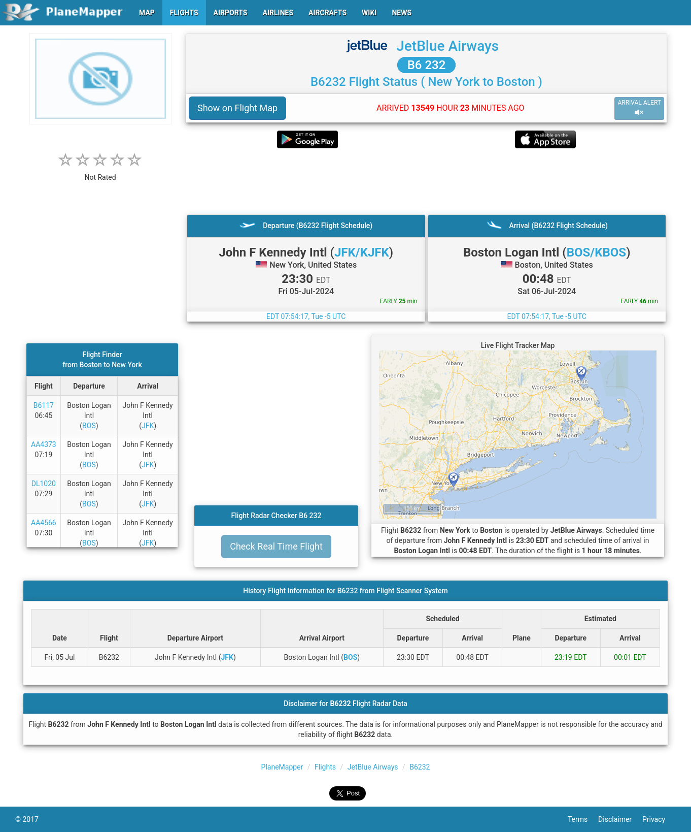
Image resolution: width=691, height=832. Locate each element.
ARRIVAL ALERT (639, 108)
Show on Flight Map (237, 108)
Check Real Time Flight (276, 546)
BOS (89, 426)
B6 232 (426, 65)
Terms (583, 819)
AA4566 (43, 523)
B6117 (43, 405)
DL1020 (43, 483)
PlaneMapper (282, 767)
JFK (148, 426)
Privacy (659, 819)
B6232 (419, 767)
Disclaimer (620, 819)
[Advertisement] (426, 181)
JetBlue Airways (447, 46)
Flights (325, 767)
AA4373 (43, 444)
